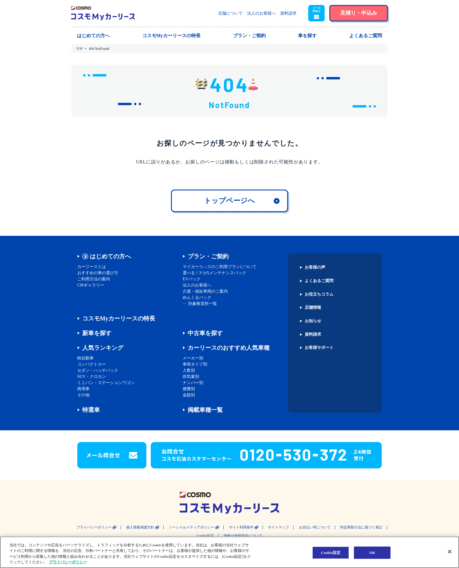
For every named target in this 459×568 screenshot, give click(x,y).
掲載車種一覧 (205, 410)
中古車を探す (205, 333)
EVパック (192, 279)
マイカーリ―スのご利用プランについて (219, 267)
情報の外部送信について (243, 536)
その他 (83, 395)
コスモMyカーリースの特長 (118, 318)
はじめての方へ (110, 256)
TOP (79, 49)
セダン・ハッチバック (97, 370)
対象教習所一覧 (202, 303)
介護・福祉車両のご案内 (205, 291)
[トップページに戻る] (103, 13)
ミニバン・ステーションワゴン (106, 383)
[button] (316, 13)
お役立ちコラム (319, 294)
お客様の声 (315, 267)
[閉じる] (449, 551)
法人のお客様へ (261, 13)
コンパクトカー (91, 364)
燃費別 (189, 389)
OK (372, 552)
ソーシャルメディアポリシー (191, 527)
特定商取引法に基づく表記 (361, 527)
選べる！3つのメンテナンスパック (214, 273)
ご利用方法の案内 (93, 279)
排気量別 (191, 376)
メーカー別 (193, 358)
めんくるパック (197, 297)
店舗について (230, 13)
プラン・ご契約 (208, 256)
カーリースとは (91, 267)
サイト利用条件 (241, 527)
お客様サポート (319, 348)
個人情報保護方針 (140, 527)
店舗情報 (313, 308)
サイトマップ (278, 527)
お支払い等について (314, 527)
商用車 (83, 389)
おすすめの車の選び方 (97, 273)
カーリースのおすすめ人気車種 (229, 348)
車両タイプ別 (195, 364)
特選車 (91, 410)
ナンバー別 (193, 383)
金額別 (189, 395)
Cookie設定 (205, 536)
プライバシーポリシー (94, 527)
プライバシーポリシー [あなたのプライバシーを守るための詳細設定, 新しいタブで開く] (68, 562)
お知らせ (313, 321)
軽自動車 (85, 358)
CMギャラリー (90, 285)
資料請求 (288, 13)
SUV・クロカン (91, 376)
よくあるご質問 (319, 281)
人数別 (189, 370)
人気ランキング (102, 348)
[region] (229, 552)
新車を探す (97, 333)
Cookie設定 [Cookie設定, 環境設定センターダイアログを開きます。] (330, 552)
